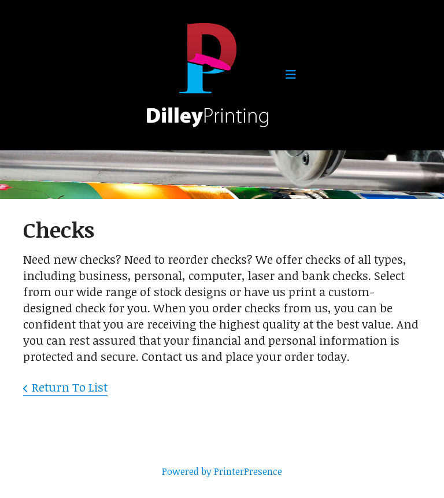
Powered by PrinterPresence (222, 471)
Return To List (70, 387)
